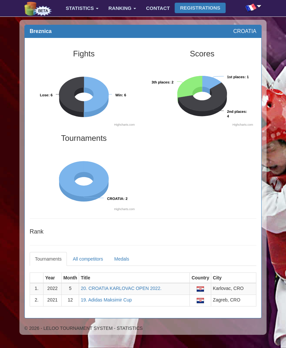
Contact (158, 8)
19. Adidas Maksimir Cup (106, 299)
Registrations (200, 8)
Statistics (82, 8)
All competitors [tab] (88, 259)
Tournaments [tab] (48, 259)
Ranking (122, 8)
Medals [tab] (121, 259)
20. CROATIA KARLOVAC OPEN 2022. (121, 288)
